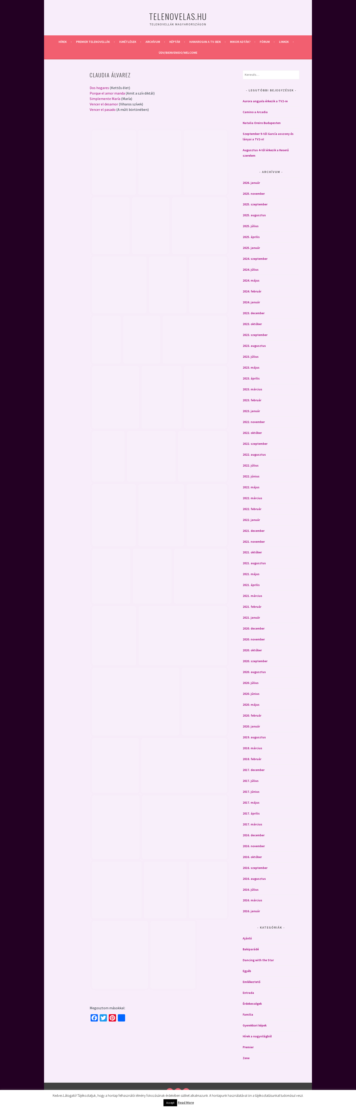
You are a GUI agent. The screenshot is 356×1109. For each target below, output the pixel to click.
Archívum (153, 42)
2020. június (251, 694)
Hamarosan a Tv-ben (205, 42)
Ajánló (247, 938)
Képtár (174, 42)
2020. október (252, 650)
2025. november (254, 194)
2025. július (251, 226)
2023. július (251, 357)
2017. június (251, 792)
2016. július (251, 890)
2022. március (252, 498)
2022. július (251, 465)
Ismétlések (127, 42)
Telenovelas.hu (178, 16)
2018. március (252, 748)
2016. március (252, 900)
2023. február (252, 400)
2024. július (251, 270)
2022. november (254, 422)
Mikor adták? (240, 42)
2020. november (254, 639)
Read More (186, 1102)
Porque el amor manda (107, 93)
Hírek (63, 42)
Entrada (248, 993)
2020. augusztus (254, 672)
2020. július (251, 683)
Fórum (265, 42)
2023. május (251, 367)
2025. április (251, 237)
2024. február (252, 291)
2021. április (251, 585)
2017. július (251, 781)
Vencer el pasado (103, 109)
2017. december (254, 770)
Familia (248, 1014)
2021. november (254, 542)
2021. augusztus (254, 563)
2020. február (252, 715)
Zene (246, 1058)
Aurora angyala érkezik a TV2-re (265, 101)
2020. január (251, 726)
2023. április (251, 378)
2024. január (251, 302)
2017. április (251, 813)
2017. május (251, 802)
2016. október (252, 857)
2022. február (252, 509)
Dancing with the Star (258, 960)
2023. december (254, 313)
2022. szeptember (255, 444)
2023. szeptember (255, 335)
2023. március (252, 389)
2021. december (254, 531)
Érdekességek (252, 1004)
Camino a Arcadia (255, 112)
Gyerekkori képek (255, 1025)
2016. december (254, 835)
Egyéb (247, 971)
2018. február (252, 759)
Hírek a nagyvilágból (257, 1036)
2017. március (252, 824)
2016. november (254, 846)
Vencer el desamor (104, 104)
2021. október (252, 552)
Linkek (284, 42)
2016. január (251, 911)
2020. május (251, 705)
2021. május (251, 574)
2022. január (251, 520)
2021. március (252, 596)
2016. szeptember (255, 868)
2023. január (251, 411)
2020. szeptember (255, 661)
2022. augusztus (254, 454)
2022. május (251, 487)
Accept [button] (170, 1103)
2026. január (251, 183)
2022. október (252, 433)
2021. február (252, 607)
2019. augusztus (254, 737)
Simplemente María (105, 98)
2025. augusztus (254, 215)
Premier (248, 1047)
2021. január (251, 617)
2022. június (251, 476)
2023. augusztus (254, 346)
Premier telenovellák (93, 42)
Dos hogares (99, 87)
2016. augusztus (254, 879)
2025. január (251, 248)
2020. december (254, 628)
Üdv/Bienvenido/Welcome (178, 53)
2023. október (252, 324)
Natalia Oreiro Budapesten (262, 123)
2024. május (251, 280)
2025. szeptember (255, 204)
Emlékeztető (251, 982)
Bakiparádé (251, 949)
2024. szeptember (255, 259)
